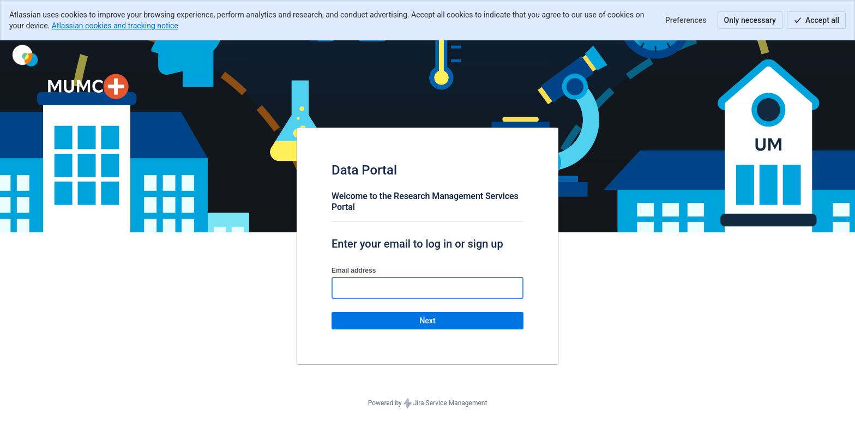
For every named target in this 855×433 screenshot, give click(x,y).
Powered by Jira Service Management (427, 403)
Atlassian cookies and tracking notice (115, 25)
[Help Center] (25, 55)
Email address (354, 270)
